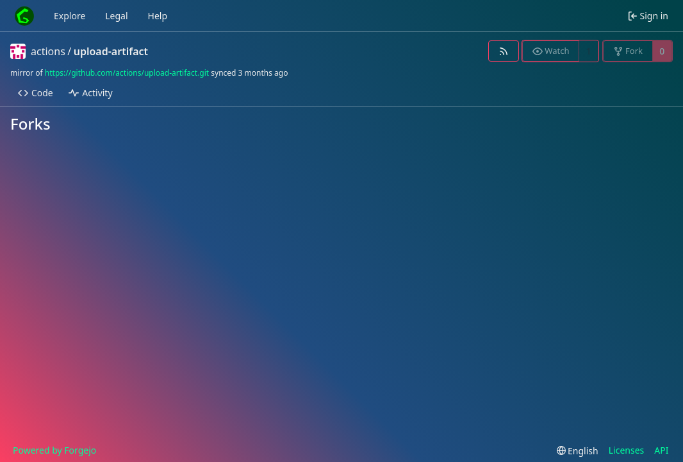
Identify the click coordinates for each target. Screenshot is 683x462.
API (661, 450)
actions (48, 51)
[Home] (24, 16)
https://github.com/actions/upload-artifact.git (127, 72)
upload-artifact (111, 51)
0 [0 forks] (661, 51)
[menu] (577, 451)
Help (158, 16)
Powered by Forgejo (54, 450)
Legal (116, 16)
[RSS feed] (503, 51)
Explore (69, 16)
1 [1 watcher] (588, 51)
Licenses (627, 450)
